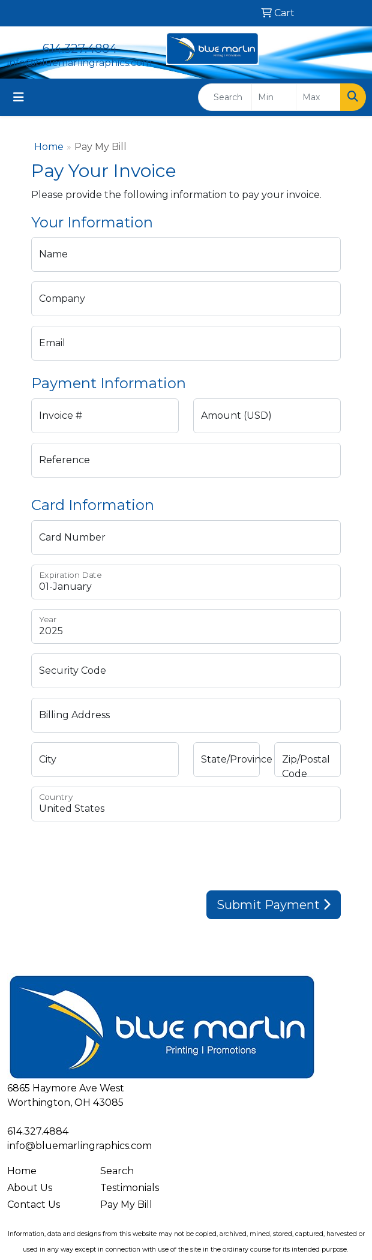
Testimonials (129, 1187)
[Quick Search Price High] (318, 97)
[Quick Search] (225, 97)
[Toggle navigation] (18, 97)
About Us (29, 1187)
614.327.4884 (80, 48)
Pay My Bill (126, 1204)
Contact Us (33, 1204)
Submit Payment (274, 905)
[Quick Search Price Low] (273, 97)
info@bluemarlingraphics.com (79, 62)
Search (117, 1171)
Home (49, 146)
